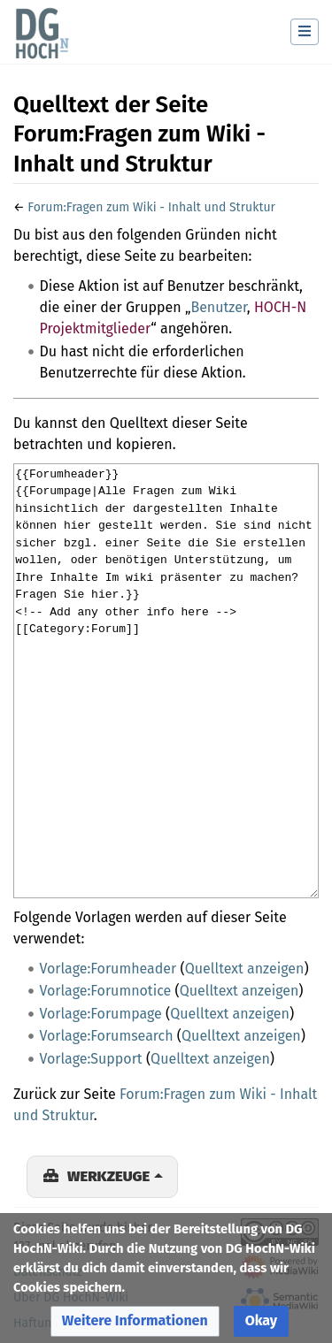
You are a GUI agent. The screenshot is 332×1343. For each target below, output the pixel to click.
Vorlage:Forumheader (108, 968)
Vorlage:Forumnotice (106, 990)
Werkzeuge (108, 1176)
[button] (135, 1321)
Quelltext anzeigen (245, 968)
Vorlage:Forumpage (101, 1013)
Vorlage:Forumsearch (107, 1035)
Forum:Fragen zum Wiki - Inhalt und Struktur (151, 207)
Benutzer (218, 307)
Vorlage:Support (91, 1058)
